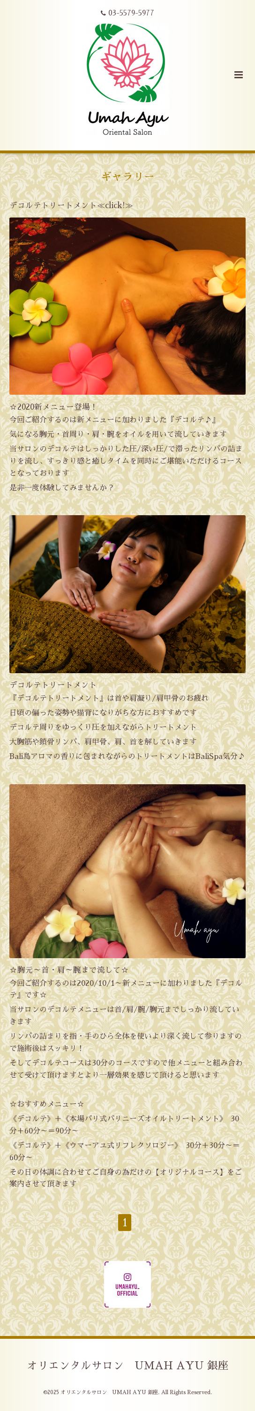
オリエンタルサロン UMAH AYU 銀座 (128, 1365)
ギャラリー (128, 177)
